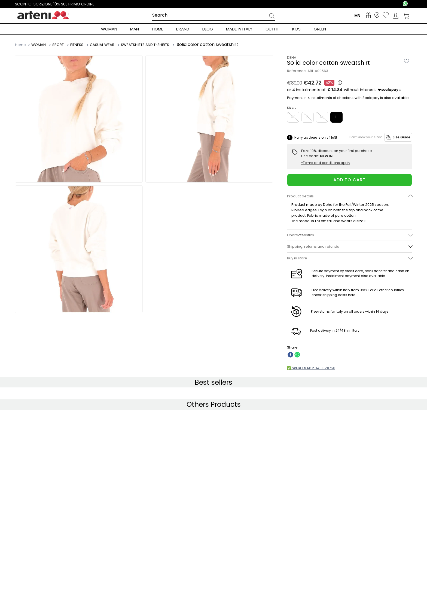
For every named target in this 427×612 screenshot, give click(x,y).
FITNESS (76, 44)
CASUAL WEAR (102, 44)
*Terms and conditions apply (325, 163)
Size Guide (398, 137)
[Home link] (21, 44)
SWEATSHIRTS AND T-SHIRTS (145, 44)
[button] (349, 196)
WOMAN (38, 44)
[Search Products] (272, 16)
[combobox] (213, 15)
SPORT (58, 44)
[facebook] (290, 355)
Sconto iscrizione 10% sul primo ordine (55, 4)
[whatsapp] (297, 355)
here (351, 295)
